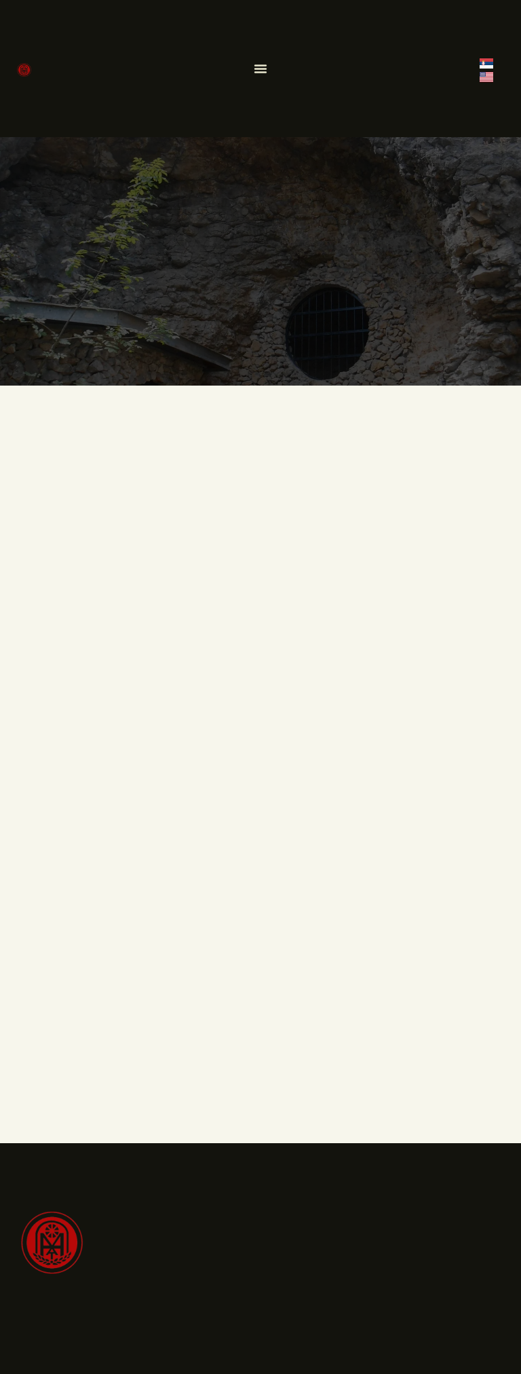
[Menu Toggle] (260, 68)
